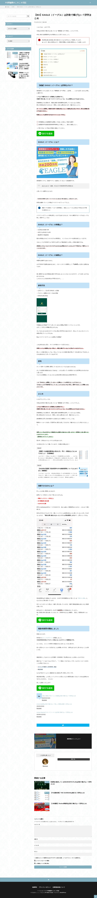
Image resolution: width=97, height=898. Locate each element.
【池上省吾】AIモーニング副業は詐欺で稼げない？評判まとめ (59, 695)
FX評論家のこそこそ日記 (15, 3)
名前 (36, 839)
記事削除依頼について (59, 887)
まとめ (44, 70)
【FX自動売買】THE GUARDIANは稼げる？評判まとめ (68, 793)
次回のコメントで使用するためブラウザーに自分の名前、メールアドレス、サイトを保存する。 (58, 857)
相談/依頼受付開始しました (49, 75)
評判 (43, 67)
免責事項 (34, 887)
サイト (35, 851)
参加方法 (44, 65)
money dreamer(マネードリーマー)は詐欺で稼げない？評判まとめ (55, 712)
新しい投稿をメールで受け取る (41, 863)
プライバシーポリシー (45, 887)
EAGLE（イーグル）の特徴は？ (50, 59)
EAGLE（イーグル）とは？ (49, 57)
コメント (37, 824)
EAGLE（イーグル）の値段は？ (50, 62)
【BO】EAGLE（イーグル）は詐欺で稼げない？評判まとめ (29, 6)
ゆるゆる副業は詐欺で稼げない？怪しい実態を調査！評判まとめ (54, 704)
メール (36, 845)
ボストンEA (81, 598)
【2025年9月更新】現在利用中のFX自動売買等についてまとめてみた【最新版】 (58, 469)
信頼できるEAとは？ (47, 73)
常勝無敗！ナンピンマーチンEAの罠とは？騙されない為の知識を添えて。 (24, 75)
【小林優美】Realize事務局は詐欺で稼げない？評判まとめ (69, 803)
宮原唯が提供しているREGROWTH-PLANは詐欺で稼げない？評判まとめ (71, 783)
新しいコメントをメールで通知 (41, 860)
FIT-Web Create (49, 892)
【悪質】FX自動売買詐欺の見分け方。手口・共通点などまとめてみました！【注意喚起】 (57, 452)
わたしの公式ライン (47, 637)
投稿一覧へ (73, 759)
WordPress (63, 892)
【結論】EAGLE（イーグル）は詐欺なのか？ (53, 54)
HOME (8, 6)
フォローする (74, 741)
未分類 (13, 6)
